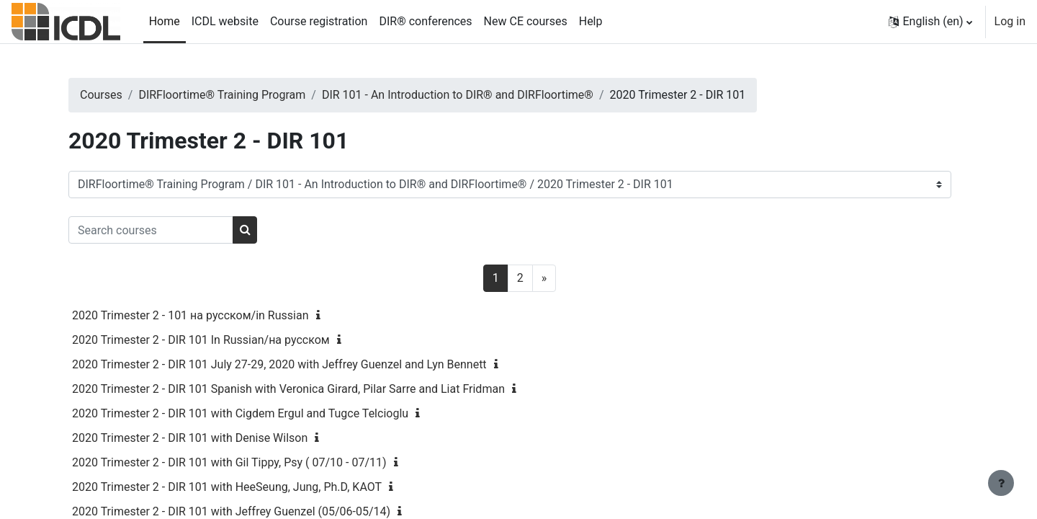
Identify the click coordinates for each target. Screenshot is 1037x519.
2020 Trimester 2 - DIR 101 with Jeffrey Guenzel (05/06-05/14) (262, 511)
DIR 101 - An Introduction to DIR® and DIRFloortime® (488, 95)
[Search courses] (181, 230)
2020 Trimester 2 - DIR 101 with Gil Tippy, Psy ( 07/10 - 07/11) (260, 462)
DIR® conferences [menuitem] (425, 21)
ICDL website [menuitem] (225, 21)
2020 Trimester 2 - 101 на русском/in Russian (221, 315)
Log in (1010, 21)
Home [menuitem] (164, 21)
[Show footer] (1001, 483)
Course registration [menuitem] (319, 21)
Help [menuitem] (591, 21)
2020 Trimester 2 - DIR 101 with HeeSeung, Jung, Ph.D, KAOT (258, 487)
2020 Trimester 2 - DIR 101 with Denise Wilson (220, 438)
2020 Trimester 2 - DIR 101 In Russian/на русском (232, 340)
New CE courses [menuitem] (525, 21)
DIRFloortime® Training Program (253, 95)
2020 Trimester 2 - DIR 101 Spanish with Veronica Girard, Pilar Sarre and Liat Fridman (319, 389)
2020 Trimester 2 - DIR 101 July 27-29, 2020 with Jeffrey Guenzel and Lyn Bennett (310, 364)
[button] (930, 21)
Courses (132, 95)
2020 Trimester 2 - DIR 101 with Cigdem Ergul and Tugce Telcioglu (271, 413)
